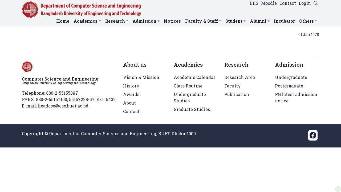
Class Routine (188, 86)
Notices (172, 21)
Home (62, 21)
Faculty (232, 86)
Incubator (284, 21)
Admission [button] (144, 21)
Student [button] (233, 21)
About (129, 103)
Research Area (239, 77)
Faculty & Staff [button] (201, 21)
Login (305, 3)
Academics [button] (86, 21)
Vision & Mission (141, 77)
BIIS (254, 3)
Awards (131, 94)
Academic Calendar (194, 77)
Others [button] (306, 21)
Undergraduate (291, 77)
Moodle (269, 3)
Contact (287, 3)
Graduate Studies (192, 109)
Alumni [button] (258, 21)
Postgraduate (289, 86)
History (131, 86)
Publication (236, 94)
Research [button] (115, 21)
